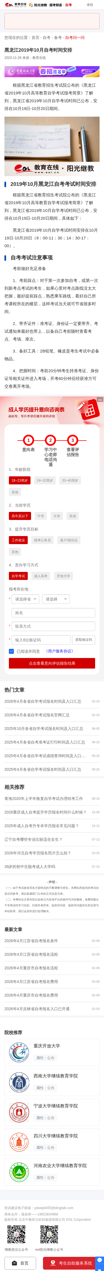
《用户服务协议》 (59, 651)
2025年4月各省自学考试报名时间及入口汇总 (42, 769)
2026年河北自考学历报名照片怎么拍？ (37, 853)
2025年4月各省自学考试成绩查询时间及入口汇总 (46, 755)
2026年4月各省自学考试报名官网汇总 (37, 715)
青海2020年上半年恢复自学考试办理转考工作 (43, 798)
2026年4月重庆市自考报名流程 (31, 968)
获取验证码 (83, 640)
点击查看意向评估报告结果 (52, 663)
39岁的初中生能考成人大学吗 (29, 866)
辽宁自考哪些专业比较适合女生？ (33, 839)
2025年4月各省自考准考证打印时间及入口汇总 (44, 742)
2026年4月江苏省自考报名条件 (31, 941)
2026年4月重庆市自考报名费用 (31, 995)
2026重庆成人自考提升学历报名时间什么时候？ (45, 812)
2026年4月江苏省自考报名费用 (31, 981)
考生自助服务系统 (71, 1262)
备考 (58, 37)
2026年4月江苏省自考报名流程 (31, 954)
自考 (46, 37)
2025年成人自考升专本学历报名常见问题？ (41, 826)
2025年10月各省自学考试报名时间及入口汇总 (43, 728)
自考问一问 (75, 37)
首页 (35, 37)
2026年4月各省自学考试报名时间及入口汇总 (42, 701)
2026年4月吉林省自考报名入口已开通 (37, 1009)
